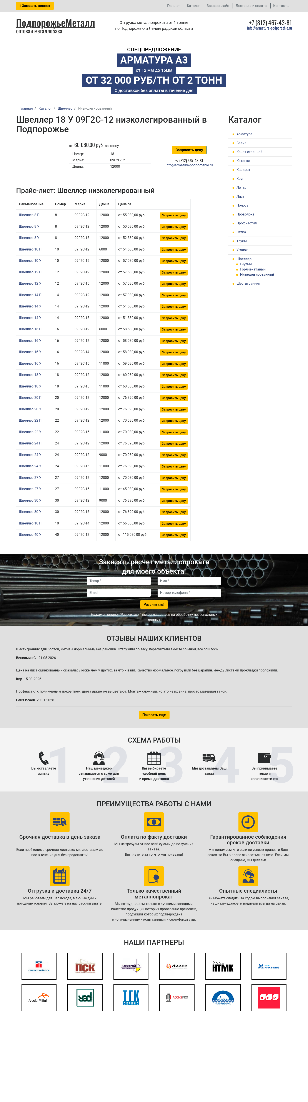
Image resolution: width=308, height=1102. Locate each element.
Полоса (242, 205)
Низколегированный (257, 274)
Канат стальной (249, 152)
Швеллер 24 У (30, 455)
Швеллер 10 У (30, 261)
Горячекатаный (253, 269)
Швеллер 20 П (30, 398)
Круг (240, 179)
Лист (240, 196)
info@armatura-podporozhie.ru (269, 28)
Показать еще (154, 715)
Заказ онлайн (218, 6)
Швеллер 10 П (30, 249)
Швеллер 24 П (30, 443)
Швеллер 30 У (30, 500)
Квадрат (243, 170)
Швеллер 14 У (30, 306)
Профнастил (246, 223)
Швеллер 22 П (30, 420)
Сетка (241, 232)
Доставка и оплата (251, 6)
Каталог (193, 6)
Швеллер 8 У (29, 226)
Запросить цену (189, 150)
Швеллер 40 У (30, 535)
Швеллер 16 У (30, 341)
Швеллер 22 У (30, 432)
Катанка (243, 161)
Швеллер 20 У (30, 409)
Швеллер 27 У (30, 478)
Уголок (242, 250)
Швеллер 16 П (30, 329)
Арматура (244, 134)
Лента (241, 187)
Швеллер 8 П (29, 215)
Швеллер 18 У (30, 375)
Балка (241, 143)
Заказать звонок (35, 6)
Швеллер (243, 259)
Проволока (245, 214)
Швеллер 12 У (30, 283)
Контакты (281, 6)
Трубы (241, 241)
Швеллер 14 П (30, 295)
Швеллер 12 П (30, 272)
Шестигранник (248, 283)
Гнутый (246, 264)
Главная (173, 6)
